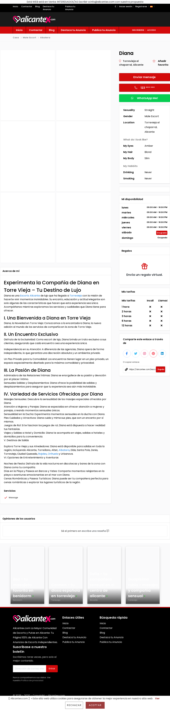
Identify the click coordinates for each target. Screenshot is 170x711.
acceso (151, 30)
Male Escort (29, 37)
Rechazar (74, 705)
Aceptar (95, 705)
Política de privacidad (32, 680)
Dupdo (161, 369)
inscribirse (138, 30)
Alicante (35, 295)
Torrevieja (76, 295)
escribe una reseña (94, 531)
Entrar (52, 668)
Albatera (45, 37)
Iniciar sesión (125, 6)
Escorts (25, 295)
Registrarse (141, 6)
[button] (115, 6)
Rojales (42, 454)
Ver (157, 698)
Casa (16, 37)
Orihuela (53, 454)
